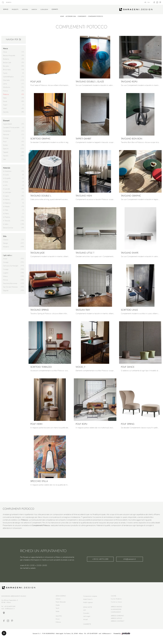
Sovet (5, 100)
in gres (5, 181)
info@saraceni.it (129, 558)
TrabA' (5, 104)
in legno (6, 195)
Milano (5, 275)
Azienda (25, 9)
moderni (6, 246)
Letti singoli (86, 617)
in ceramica (7, 170)
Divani (58, 620)
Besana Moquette (9, 54)
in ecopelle (6, 177)
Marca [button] (5, 47)
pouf (4, 140)
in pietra (6, 212)
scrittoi (5, 144)
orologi (5, 137)
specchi (6, 147)
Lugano (5, 272)
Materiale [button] (6, 167)
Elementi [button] (6, 119)
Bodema (6, 58)
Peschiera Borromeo (10, 282)
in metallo (6, 205)
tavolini (5, 155)
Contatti (55, 9)
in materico (7, 202)
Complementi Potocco (95, 15)
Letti (84, 611)
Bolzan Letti (7, 61)
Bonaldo (6, 65)
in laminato (7, 191)
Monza (5, 279)
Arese (5, 258)
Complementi (82, 15)
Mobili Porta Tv (87, 600)
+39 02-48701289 (100, 558)
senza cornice (8, 227)
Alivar (5, 51)
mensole (6, 133)
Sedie (57, 612)
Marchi (34, 9)
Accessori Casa (71, 15)
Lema (5, 83)
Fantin (5, 72)
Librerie (58, 600)
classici (5, 238)
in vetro (5, 223)
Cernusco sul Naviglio (10, 265)
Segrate (5, 289)
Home (62, 15)
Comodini (86, 614)
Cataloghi (44, 9)
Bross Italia (7, 68)
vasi (4, 158)
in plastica (6, 216)
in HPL (5, 184)
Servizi (5, 9)
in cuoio (6, 174)
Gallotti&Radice (8, 75)
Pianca (5, 90)
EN (149, 2)
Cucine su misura (116, 603)
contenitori (7, 130)
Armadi (85, 620)
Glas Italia (6, 79)
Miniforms (6, 86)
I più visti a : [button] (8, 254)
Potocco (6, 93)
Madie (58, 606)
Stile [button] (4, 235)
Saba (4, 97)
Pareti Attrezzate (61, 603)
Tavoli (57, 609)
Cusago (5, 268)
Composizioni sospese (90, 597)
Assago (5, 261)
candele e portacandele (11, 126)
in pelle (5, 209)
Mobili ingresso (88, 603)
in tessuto (6, 219)
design (5, 242)
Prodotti (15, 9)
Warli (5, 107)
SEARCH (6, 2)
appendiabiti (7, 123)
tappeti (5, 151)
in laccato (6, 188)
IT (145, 2)
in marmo (6, 198)
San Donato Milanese (10, 286)
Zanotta (5, 111)
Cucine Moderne (116, 600)
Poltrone (58, 623)
